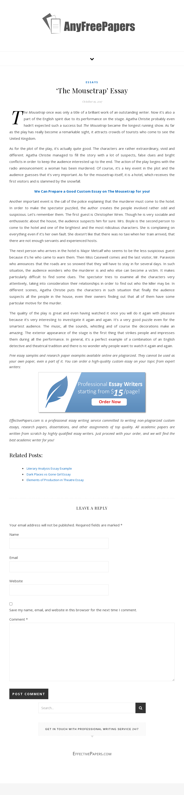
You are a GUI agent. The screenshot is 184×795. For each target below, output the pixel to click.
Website (16, 581)
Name (14, 534)
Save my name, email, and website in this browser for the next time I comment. (73, 610)
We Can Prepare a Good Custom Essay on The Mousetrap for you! (92, 191)
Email (13, 557)
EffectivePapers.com (92, 753)
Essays (92, 82)
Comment (18, 619)
